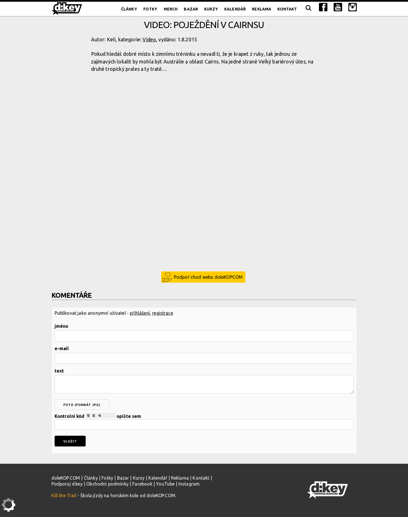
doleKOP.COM (65, 477)
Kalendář (235, 9)
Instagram (189, 483)
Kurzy (211, 9)
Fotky (150, 9)
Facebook (142, 483)
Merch (171, 9)
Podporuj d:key (67, 483)
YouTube (165, 483)
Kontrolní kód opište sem (204, 421)
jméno (61, 326)
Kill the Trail (63, 495)
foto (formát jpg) (81, 405)
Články (129, 9)
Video (149, 39)
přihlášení (140, 313)
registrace (162, 313)
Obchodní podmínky (107, 483)
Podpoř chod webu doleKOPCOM (208, 277)
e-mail (62, 348)
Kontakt (287, 9)
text (59, 370)
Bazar (191, 9)
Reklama (261, 9)
